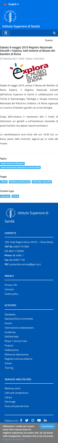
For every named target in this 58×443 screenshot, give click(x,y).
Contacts (9, 289)
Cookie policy (11, 294)
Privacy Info (11, 285)
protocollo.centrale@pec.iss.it (25, 264)
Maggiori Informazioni (13, 439)
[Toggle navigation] (5, 33)
